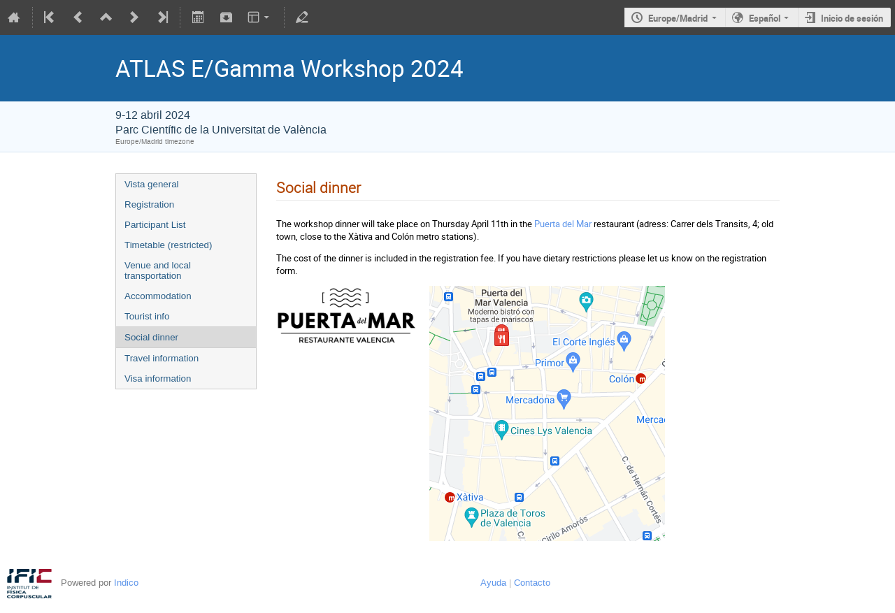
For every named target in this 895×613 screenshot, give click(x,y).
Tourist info (146, 316)
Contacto (532, 583)
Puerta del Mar (563, 223)
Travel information (161, 358)
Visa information (157, 378)
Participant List (154, 224)
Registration (149, 204)
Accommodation (158, 296)
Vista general (151, 184)
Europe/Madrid (678, 18)
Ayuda (493, 583)
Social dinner (151, 337)
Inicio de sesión (852, 18)
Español (764, 18)
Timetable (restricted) (168, 245)
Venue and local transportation (157, 270)
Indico (126, 583)
